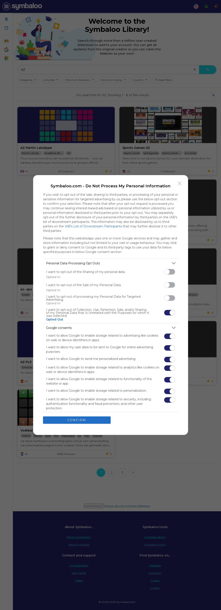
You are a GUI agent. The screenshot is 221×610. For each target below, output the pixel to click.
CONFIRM (76, 420)
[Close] (180, 183)
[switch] (169, 272)
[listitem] (110, 263)
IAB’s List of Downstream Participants (93, 226)
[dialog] (110, 305)
